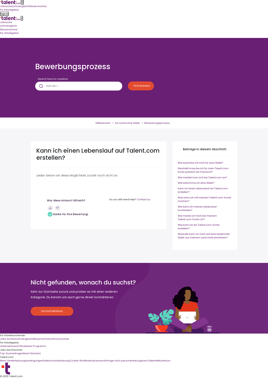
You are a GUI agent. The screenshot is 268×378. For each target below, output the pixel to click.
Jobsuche (6, 22)
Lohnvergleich (8, 26)
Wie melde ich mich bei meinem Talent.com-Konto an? (197, 217)
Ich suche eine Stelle (127, 123)
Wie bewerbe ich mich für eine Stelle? (200, 163)
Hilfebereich (103, 123)
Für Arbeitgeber (9, 33)
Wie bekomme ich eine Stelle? (196, 183)
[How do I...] (78, 86)
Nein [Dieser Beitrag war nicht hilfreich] (57, 208)
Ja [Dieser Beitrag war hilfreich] (50, 208)
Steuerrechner (9, 29)
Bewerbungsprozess (157, 123)
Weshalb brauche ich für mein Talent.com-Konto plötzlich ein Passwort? (203, 170)
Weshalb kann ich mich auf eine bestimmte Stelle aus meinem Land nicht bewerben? (204, 235)
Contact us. (144, 199)
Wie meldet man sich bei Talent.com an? (202, 177)
